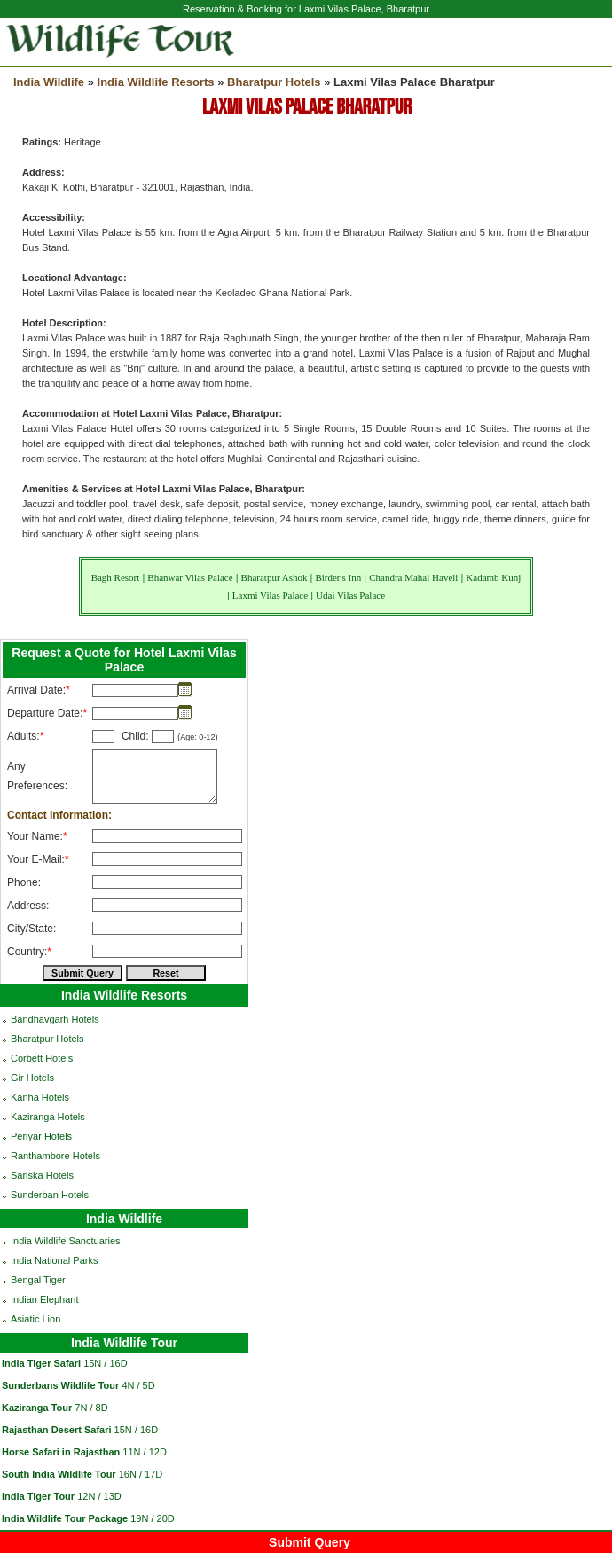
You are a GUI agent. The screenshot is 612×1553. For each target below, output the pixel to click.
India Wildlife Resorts (156, 82)
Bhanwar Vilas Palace (189, 577)
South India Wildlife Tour (59, 1474)
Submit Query (309, 1542)
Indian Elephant (44, 1299)
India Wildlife (48, 82)
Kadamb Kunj (493, 577)
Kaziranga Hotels (48, 1116)
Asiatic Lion (35, 1319)
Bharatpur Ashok (274, 577)
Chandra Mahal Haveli (413, 577)
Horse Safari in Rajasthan (61, 1452)
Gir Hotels (32, 1077)
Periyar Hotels (41, 1136)
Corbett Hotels (42, 1058)
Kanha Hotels (40, 1097)
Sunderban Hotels (50, 1194)
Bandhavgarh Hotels (55, 1019)
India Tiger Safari (41, 1363)
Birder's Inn (338, 577)
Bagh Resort (115, 577)
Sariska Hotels (42, 1175)
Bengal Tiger (38, 1280)
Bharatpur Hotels (273, 82)
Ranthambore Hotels (55, 1155)
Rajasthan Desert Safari (57, 1429)
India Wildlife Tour (124, 1343)
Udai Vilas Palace (350, 595)
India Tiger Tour (38, 1496)
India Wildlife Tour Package (65, 1518)
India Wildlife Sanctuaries (66, 1240)
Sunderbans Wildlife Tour (60, 1385)
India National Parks (54, 1260)
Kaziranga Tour (37, 1407)
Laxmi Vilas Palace (270, 595)
